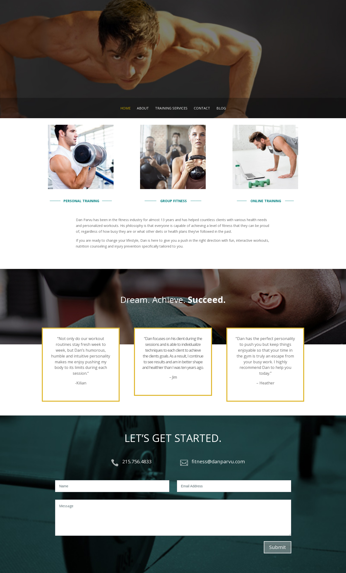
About (143, 108)
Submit (277, 547)
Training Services (171, 108)
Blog (221, 108)
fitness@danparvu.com (218, 461)
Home (125, 108)
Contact (202, 108)
